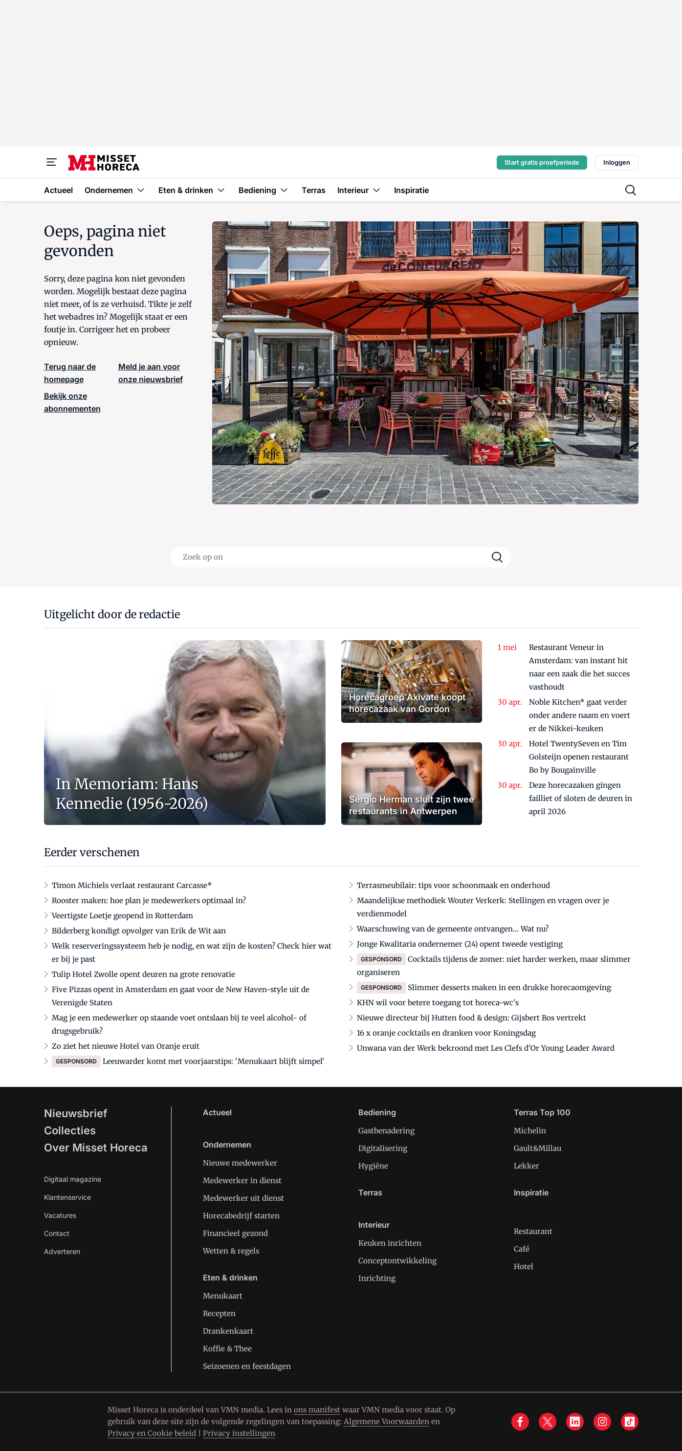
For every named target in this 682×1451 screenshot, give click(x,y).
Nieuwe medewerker (240, 1163)
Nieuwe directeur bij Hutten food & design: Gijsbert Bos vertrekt (471, 1017)
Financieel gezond (235, 1233)
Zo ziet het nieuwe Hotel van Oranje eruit (125, 1046)
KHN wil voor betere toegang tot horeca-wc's (438, 1002)
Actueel (217, 1112)
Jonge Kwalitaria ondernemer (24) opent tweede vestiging (460, 944)
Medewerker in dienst (242, 1180)
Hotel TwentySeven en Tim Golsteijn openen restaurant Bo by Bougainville (579, 757)
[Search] (497, 557)
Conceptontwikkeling (397, 1260)
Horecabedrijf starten (241, 1215)
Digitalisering (382, 1148)
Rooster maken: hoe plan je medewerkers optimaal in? (149, 900)
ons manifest (317, 1409)
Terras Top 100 (542, 1112)
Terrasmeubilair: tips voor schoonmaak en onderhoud (453, 885)
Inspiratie (531, 1192)
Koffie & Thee (227, 1348)
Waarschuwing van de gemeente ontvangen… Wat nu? (453, 928)
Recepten (219, 1313)
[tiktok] (629, 1421)
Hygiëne (373, 1165)
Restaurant (533, 1231)
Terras (370, 1192)
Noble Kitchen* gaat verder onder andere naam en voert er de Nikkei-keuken (579, 715)
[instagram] (602, 1421)
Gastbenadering (386, 1130)
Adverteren (62, 1251)
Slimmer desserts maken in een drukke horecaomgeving (509, 987)
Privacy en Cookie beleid (152, 1433)
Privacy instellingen (239, 1433)
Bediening (377, 1112)
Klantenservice (67, 1197)
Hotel (523, 1266)
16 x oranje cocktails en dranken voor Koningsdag (446, 1033)
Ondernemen (227, 1144)
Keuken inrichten (389, 1243)
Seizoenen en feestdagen (247, 1366)
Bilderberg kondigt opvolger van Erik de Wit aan (139, 930)
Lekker (526, 1165)
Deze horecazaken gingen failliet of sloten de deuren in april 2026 (580, 798)
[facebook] (520, 1421)
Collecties (70, 1130)
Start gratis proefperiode (542, 162)
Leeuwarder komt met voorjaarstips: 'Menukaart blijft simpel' (214, 1061)
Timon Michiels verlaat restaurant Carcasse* (132, 885)
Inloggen (616, 162)
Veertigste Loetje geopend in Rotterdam (122, 915)
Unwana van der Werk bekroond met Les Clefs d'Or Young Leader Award (486, 1048)
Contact (56, 1233)
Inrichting (377, 1278)
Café (521, 1249)
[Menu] (52, 162)
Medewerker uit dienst (243, 1198)
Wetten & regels (231, 1251)
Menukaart (222, 1295)
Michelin (530, 1130)
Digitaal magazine (72, 1179)
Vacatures (60, 1215)
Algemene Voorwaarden (386, 1421)
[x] (547, 1421)
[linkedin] (575, 1421)
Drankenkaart (228, 1331)
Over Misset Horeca (96, 1147)
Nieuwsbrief (76, 1113)
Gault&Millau (537, 1148)
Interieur (374, 1225)
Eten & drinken (230, 1277)
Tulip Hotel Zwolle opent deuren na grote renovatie (143, 974)
